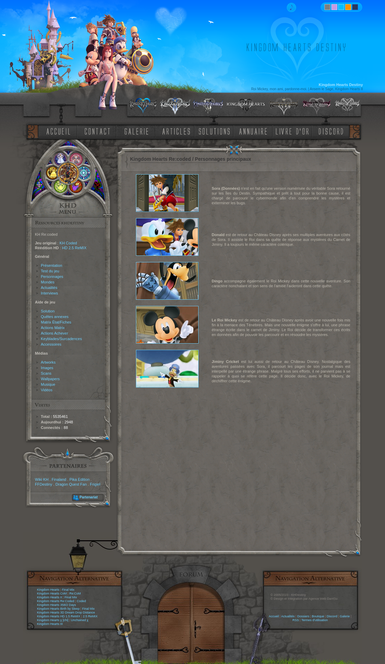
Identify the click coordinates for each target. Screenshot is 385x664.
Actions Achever (54, 333)
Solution (48, 311)
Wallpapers (50, 379)
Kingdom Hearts (48, 589)
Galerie (345, 616)
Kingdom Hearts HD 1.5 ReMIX (58, 616)
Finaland (59, 479)
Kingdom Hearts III (50, 624)
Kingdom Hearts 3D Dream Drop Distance (66, 612)
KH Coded (68, 243)
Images (47, 368)
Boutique (318, 616)
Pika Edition (80, 479)
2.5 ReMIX (90, 616)
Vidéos (46, 390)
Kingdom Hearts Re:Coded (55, 601)
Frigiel (95, 484)
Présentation (51, 265)
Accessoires (51, 344)
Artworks (48, 362)
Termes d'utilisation (314, 620)
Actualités (49, 288)
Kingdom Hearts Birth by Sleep (58, 608)
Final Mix (68, 589)
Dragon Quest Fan (71, 484)
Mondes (47, 282)
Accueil (274, 616)
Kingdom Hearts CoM (52, 593)
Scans (46, 373)
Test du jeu (50, 271)
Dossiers (303, 616)
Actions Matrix (53, 328)
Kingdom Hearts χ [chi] (52, 620)
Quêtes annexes (54, 317)
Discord (332, 616)
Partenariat (89, 497)
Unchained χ (79, 620)
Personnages (52, 276)
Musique (48, 384)
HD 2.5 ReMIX (74, 248)
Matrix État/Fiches (56, 322)
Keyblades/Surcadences (61, 339)
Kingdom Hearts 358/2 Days (56, 605)
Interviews (49, 293)
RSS (296, 620)
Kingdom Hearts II (49, 597)
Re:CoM (75, 593)
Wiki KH (41, 479)
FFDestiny (43, 484)
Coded (81, 601)
